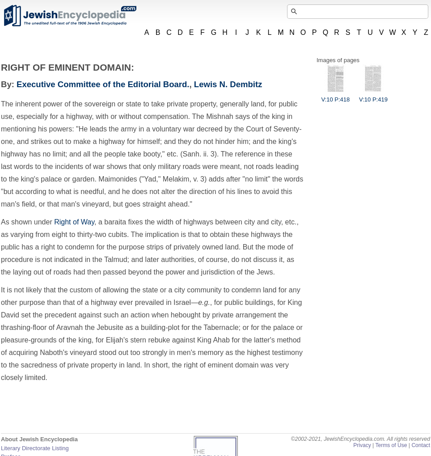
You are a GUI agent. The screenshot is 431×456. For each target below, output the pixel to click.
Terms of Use (391, 445)
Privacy (362, 445)
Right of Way (74, 222)
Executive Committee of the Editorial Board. (103, 84)
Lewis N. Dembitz (228, 84)
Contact (420, 445)
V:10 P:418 (335, 96)
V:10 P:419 (373, 96)
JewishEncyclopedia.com (69, 15)
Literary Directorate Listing (35, 448)
